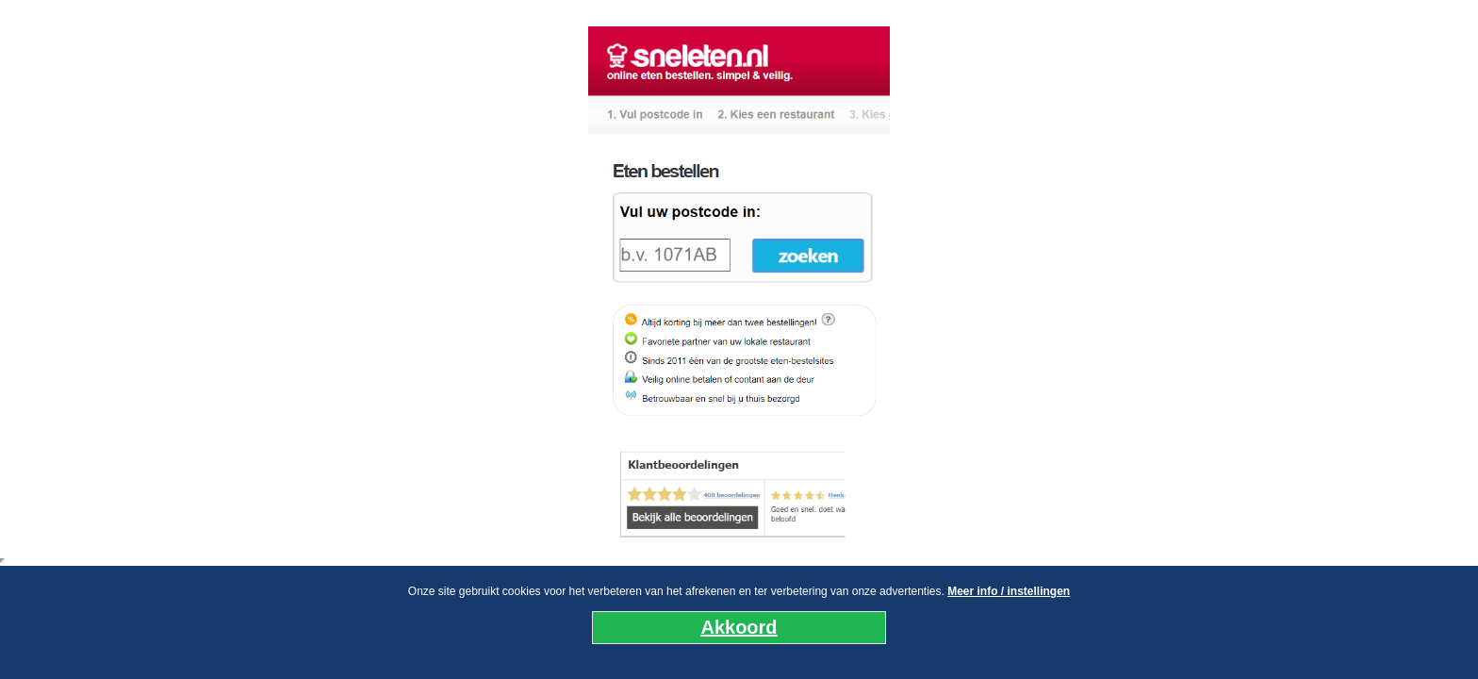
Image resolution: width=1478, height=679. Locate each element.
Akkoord (738, 627)
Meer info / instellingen (1008, 591)
